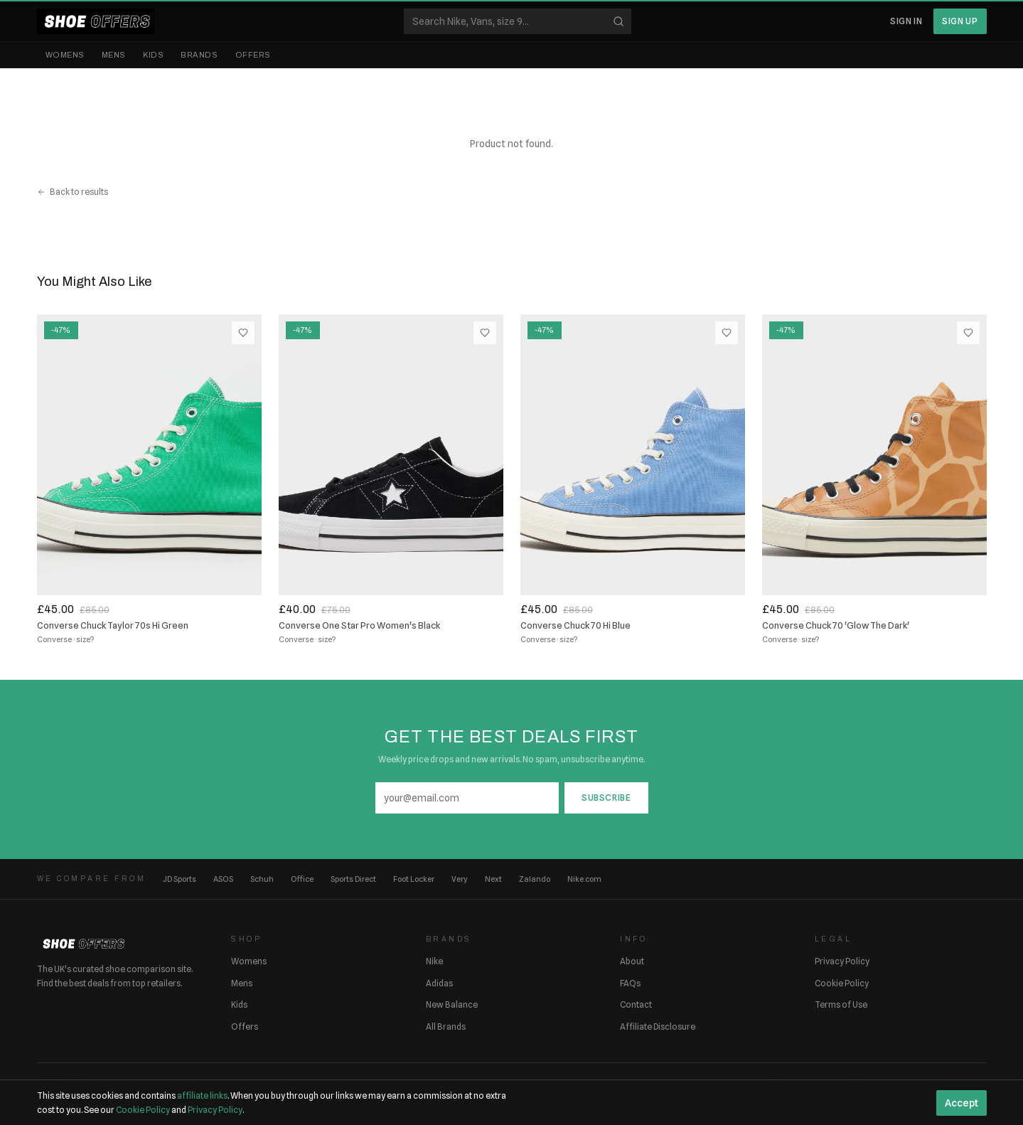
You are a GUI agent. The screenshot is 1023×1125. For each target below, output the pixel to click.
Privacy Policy (842, 961)
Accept (961, 1103)
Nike (434, 961)
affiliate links (202, 1095)
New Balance (452, 1004)
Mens (114, 54)
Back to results (72, 191)
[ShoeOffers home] (95, 21)
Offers (253, 54)
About (632, 961)
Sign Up (960, 21)
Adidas (439, 983)
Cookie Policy (842, 983)
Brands (199, 54)
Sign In (906, 21)
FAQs (630, 983)
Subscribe (606, 797)
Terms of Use (841, 1004)
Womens (65, 54)
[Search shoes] (517, 21)
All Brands (446, 1026)
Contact (636, 1004)
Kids (153, 54)
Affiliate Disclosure (657, 1026)
